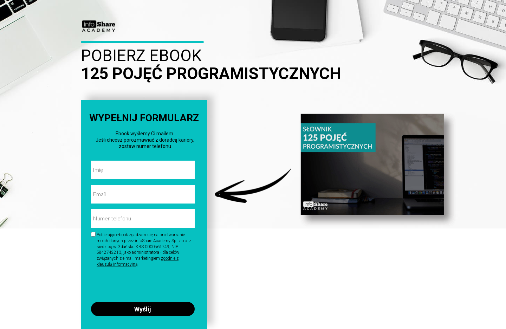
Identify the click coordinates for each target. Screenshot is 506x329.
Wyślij (143, 309)
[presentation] (140, 283)
